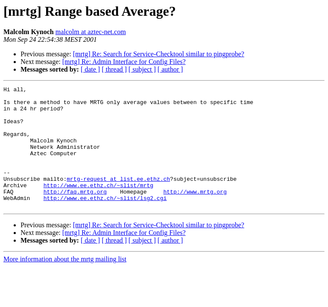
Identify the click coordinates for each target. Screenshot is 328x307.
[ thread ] (114, 69)
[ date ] (90, 69)
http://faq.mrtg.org (75, 213)
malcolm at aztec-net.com (91, 31)
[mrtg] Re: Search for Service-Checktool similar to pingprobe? (158, 54)
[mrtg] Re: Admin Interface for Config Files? (124, 61)
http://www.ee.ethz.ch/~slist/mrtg (98, 205)
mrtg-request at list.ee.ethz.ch (118, 198)
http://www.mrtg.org (194, 213)
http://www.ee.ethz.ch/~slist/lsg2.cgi (105, 221)
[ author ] (170, 69)
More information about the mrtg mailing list (64, 283)
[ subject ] (142, 69)
